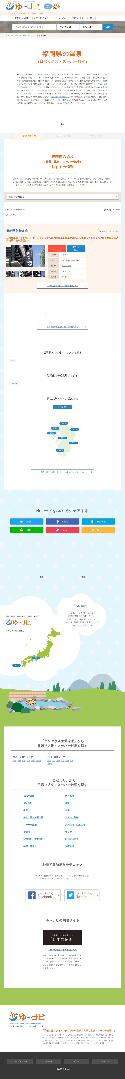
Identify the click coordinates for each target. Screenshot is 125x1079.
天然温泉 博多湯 (17, 230)
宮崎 (67, 761)
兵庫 (24, 761)
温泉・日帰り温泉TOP (20, 13)
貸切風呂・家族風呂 (33, 839)
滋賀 (33, 761)
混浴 (67, 810)
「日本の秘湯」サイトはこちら (62, 950)
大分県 (75, 429)
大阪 (14, 761)
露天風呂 (27, 803)
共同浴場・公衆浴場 (75, 824)
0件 (76, 250)
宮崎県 (74, 443)
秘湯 (67, 803)
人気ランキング (76, 18)
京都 (19, 761)
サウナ (68, 832)
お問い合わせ (48, 1061)
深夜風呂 (69, 846)
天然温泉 (69, 796)
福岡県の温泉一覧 (29, 136)
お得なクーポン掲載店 (62, 136)
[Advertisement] (62, 115)
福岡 (49, 761)
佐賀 (62, 761)
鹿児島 (49, 764)
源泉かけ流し (30, 796)
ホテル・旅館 (71, 817)
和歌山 (38, 761)
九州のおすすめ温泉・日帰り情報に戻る (62, 327)
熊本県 (63, 438)
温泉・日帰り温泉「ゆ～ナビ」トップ (19, 36)
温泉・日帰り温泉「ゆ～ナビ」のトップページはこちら (62, 472)
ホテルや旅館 (43, 74)
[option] (25, 256)
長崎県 (55, 428)
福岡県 (64, 423)
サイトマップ (105, 1061)
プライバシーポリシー (20, 1061)
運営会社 (76, 1061)
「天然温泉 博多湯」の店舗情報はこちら (62, 286)
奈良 (28, 761)
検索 (107, 27)
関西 (34, 13)
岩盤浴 (26, 832)
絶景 (25, 810)
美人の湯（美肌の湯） (59, 97)
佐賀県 (52, 433)
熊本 (71, 761)
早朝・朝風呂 (30, 846)
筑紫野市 (12, 360)
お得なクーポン (59, 18)
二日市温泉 (23, 87)
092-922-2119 (66, 266)
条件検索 (91, 18)
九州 (41, 13)
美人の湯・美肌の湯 (33, 817)
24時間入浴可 (72, 839)
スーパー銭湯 (30, 824)
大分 (53, 761)
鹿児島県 (60, 450)
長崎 (58, 761)
